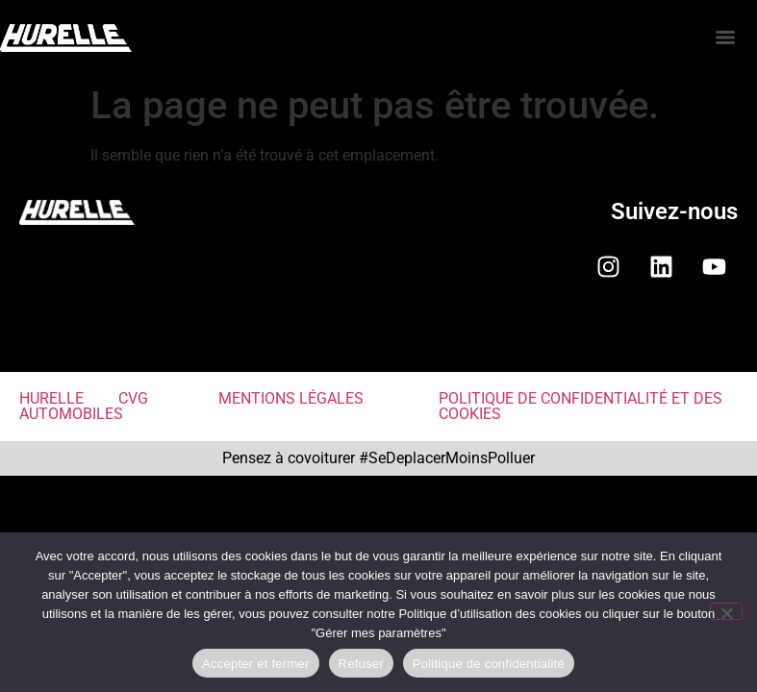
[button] (378, 340)
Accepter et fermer (255, 663)
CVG (133, 398)
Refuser (361, 663)
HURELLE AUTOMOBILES (71, 406)
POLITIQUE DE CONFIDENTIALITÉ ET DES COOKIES (580, 406)
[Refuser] (726, 611)
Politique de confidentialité (489, 663)
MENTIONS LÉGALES (291, 398)
